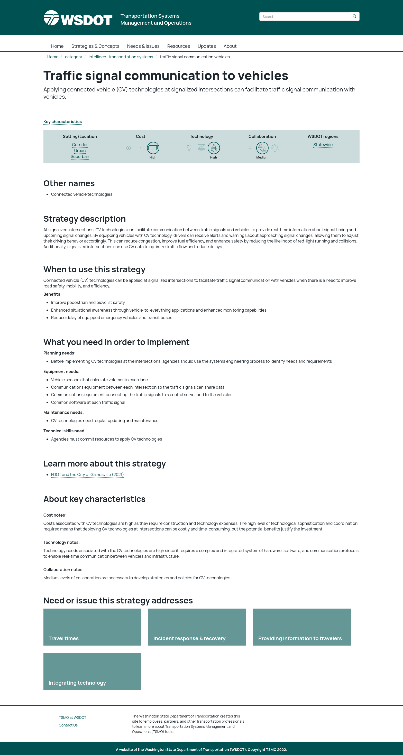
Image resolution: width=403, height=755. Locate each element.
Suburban (80, 156)
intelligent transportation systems (121, 57)
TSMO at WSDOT (72, 717)
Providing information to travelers (300, 638)
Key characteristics (62, 121)
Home (57, 46)
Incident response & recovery (189, 638)
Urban (80, 150)
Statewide (323, 144)
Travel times (64, 638)
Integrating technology (77, 682)
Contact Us (68, 725)
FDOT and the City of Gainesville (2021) (87, 474)
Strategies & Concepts (95, 46)
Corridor (80, 144)
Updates (207, 46)
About (230, 46)
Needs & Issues (143, 46)
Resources (178, 46)
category (73, 57)
